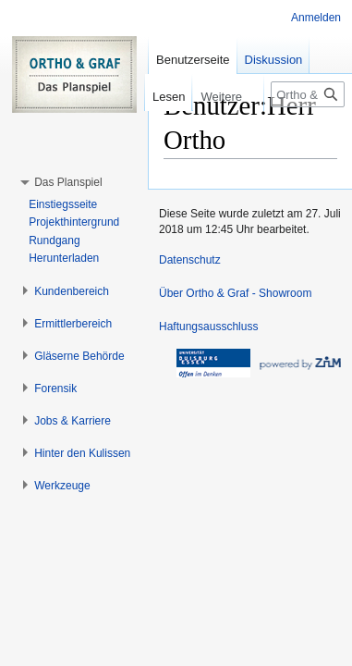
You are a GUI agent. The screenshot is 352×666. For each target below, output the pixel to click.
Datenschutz (190, 259)
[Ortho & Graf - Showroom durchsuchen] (308, 94)
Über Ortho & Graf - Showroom (235, 293)
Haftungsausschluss (208, 326)
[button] (68, 182)
